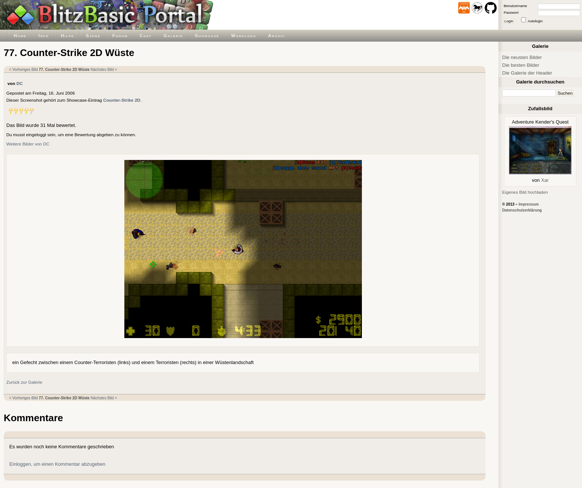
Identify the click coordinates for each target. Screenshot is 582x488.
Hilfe (67, 35)
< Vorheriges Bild (23, 70)
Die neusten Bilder (522, 57)
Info (44, 35)
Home (20, 35)
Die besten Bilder (520, 65)
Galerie (173, 35)
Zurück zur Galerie (24, 382)
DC (19, 83)
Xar (545, 180)
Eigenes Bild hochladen (525, 192)
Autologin (535, 21)
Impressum (529, 204)
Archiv (276, 35)
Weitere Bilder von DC (27, 143)
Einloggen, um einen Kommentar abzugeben (57, 464)
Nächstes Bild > (104, 70)
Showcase (207, 35)
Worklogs (243, 35)
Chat (145, 35)
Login (508, 21)
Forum (120, 35)
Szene (93, 35)
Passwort (511, 12)
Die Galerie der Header (527, 73)
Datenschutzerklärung (522, 210)
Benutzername (515, 6)
